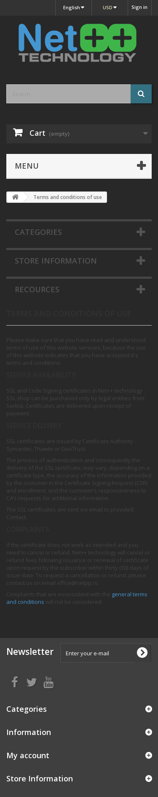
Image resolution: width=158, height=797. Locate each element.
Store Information (56, 261)
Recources (37, 289)
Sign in (139, 7)
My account (27, 755)
